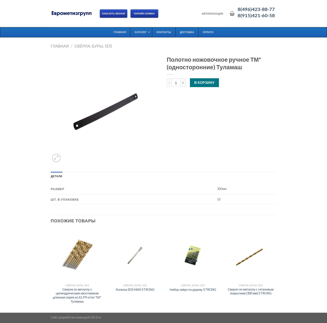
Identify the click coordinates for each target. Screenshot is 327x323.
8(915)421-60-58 (256, 15)
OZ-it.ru (95, 317)
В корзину (204, 82)
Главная (60, 46)
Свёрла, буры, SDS (93, 46)
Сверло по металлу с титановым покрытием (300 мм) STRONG (251, 291)
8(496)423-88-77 (256, 9)
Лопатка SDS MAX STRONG (135, 289)
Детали (56, 176)
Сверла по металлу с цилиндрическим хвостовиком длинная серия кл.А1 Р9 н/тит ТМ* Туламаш (77, 295)
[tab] (56, 176)
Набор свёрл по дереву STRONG (193, 289)
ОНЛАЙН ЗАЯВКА (144, 13)
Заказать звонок (113, 13)
